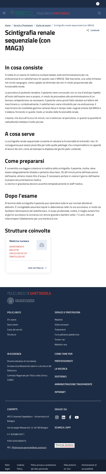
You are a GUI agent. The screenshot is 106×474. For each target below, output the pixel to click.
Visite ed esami (43, 25)
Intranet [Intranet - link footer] (60, 392)
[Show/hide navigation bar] (4, 13)
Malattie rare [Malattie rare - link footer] (61, 344)
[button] (99, 13)
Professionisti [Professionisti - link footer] (64, 361)
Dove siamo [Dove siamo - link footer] (12, 324)
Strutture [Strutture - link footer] (11, 334)
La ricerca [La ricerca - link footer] (61, 369)
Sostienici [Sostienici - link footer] (61, 376)
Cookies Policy (20, 466)
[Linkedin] (63, 417)
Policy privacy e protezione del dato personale (43, 466)
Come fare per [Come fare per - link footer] (63, 354)
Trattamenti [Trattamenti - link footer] (60, 329)
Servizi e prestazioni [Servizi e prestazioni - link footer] (67, 312)
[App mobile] (57, 435)
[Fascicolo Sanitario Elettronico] (65, 445)
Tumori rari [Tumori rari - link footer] (60, 339)
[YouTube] (77, 417)
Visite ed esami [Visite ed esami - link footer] (62, 324)
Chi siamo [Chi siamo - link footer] (11, 319)
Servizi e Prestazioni (23, 25)
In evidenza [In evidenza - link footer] (14, 354)
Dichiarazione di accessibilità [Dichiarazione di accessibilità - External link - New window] (89, 466)
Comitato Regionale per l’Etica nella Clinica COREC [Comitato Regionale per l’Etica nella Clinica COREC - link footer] (27, 378)
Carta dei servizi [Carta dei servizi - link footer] (14, 329)
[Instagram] (57, 417)
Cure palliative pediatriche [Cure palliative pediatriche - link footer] (67, 334)
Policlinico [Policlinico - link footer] (14, 312)
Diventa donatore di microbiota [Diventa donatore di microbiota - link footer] (21, 361)
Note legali (7, 466)
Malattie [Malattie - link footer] (59, 319)
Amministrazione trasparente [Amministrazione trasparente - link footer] (73, 384)
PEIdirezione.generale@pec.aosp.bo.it (29, 447)
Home (7, 25)
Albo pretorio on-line (70, 466)
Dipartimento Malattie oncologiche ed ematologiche (18, 251)
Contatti (12, 409)
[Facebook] (70, 417)
